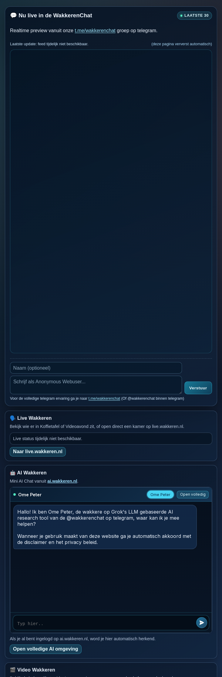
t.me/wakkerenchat (95, 30)
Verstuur (198, 388)
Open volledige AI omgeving (45, 648)
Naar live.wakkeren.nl (37, 451)
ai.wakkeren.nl (62, 481)
